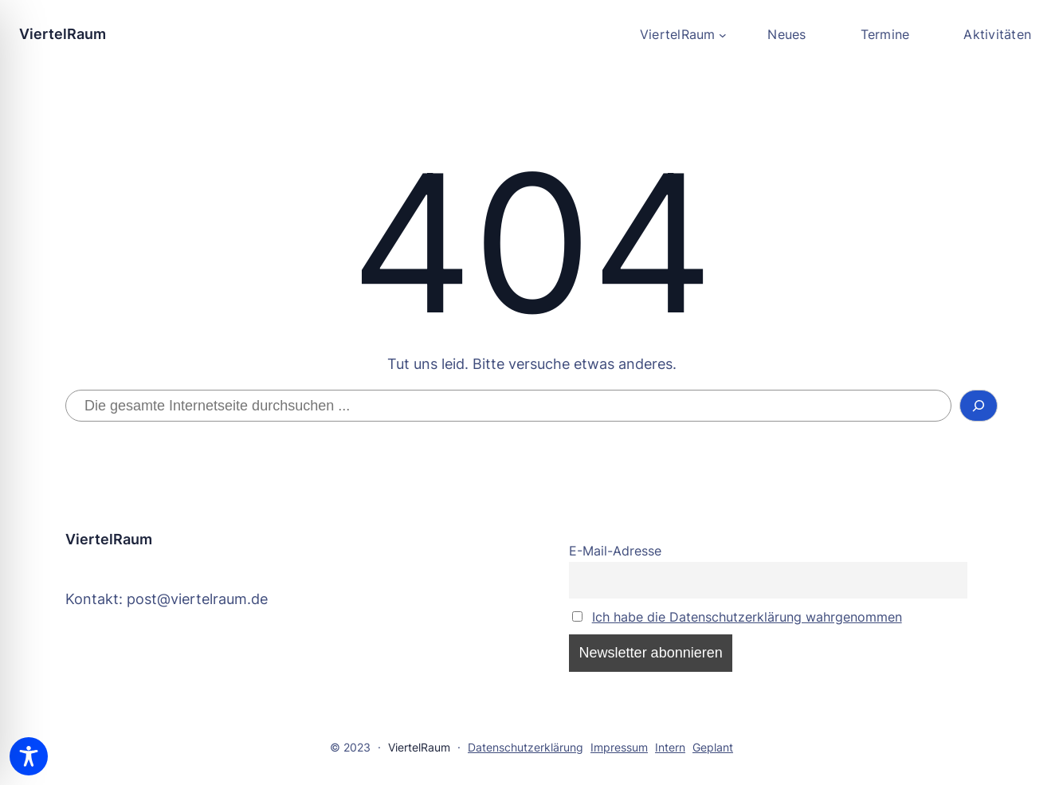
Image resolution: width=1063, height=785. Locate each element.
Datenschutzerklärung (525, 747)
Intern (670, 747)
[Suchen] (978, 406)
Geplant (712, 747)
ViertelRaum (62, 34)
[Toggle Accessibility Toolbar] (28, 756)
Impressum (619, 747)
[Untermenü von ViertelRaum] (683, 35)
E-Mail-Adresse (615, 551)
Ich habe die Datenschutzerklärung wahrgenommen (747, 617)
